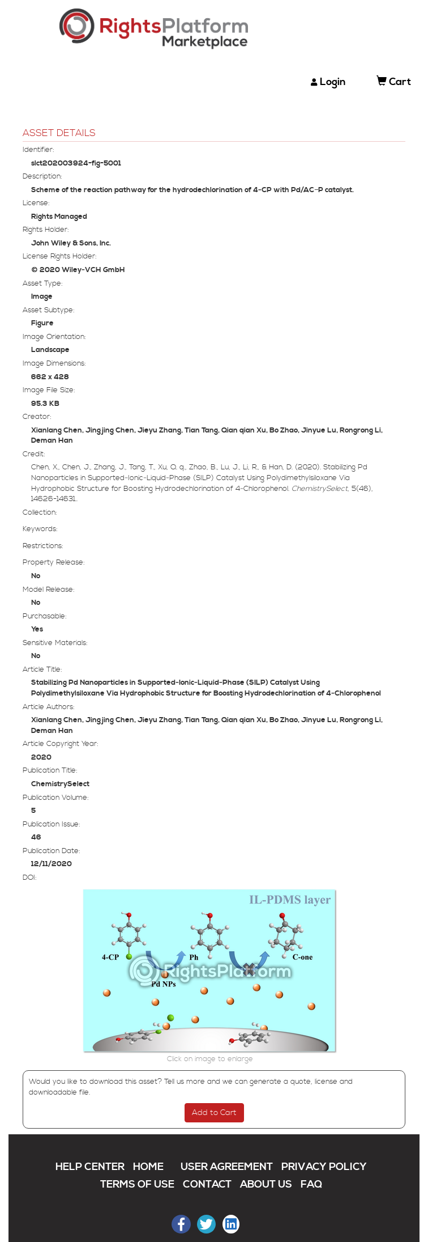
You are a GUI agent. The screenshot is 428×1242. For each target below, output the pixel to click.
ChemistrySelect (60, 784)
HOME (148, 1166)
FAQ (311, 1184)
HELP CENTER (90, 1166)
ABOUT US (266, 1184)
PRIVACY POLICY (324, 1166)
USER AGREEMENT (227, 1166)
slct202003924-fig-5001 (76, 163)
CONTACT (207, 1184)
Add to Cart (214, 1113)
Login (333, 81)
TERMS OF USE (137, 1184)
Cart (393, 81)
